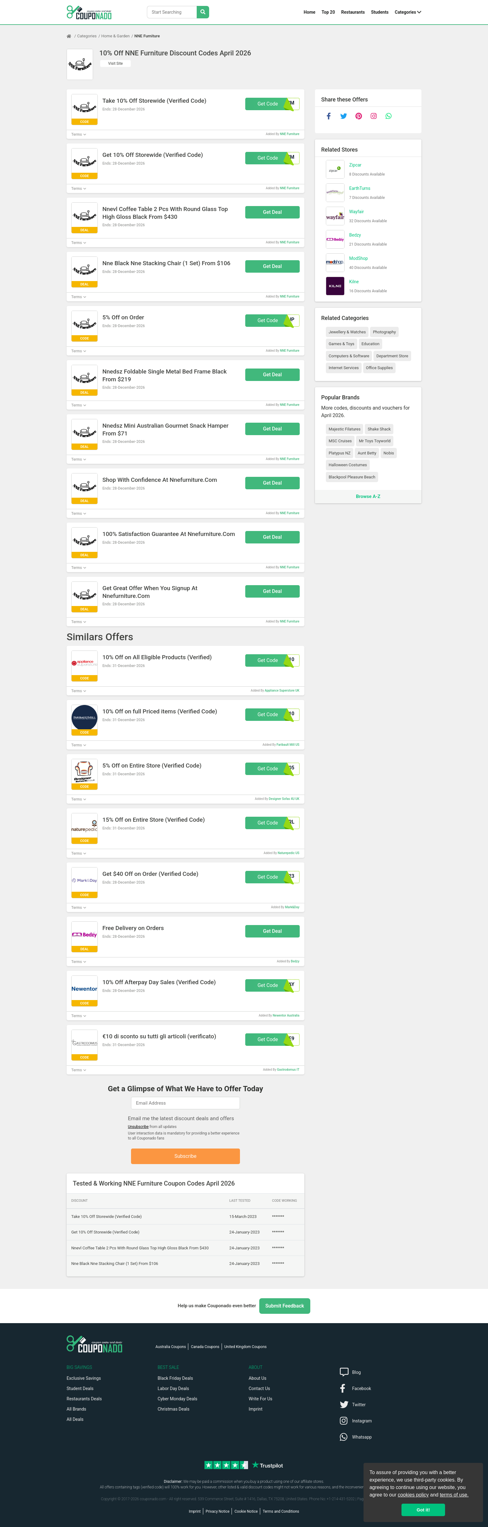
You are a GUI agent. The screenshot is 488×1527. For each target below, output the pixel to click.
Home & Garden (115, 36)
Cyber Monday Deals (178, 1398)
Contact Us (259, 1388)
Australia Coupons (171, 1347)
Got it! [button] (423, 1509)
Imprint (255, 1409)
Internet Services (344, 367)
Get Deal (272, 212)
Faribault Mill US (288, 744)
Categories (405, 12)
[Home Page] (72, 36)
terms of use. (454, 1494)
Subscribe (186, 1156)
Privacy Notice (218, 1511)
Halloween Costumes (348, 465)
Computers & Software (349, 356)
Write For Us (260, 1398)
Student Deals (80, 1388)
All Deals (75, 1419)
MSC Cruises (340, 441)
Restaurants (353, 12)
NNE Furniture (147, 36)
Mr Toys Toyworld (375, 441)
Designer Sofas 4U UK (284, 799)
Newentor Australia (286, 1015)
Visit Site (115, 63)
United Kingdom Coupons (245, 1347)
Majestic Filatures (344, 429)
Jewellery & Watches (347, 332)
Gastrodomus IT (288, 1069)
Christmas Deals (174, 1409)
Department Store (392, 356)
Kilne (354, 281)
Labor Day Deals (173, 1388)
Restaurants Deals (84, 1398)
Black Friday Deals (175, 1378)
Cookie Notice (246, 1511)
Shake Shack (379, 429)
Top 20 (328, 12)
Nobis (388, 453)
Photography (384, 332)
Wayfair (356, 211)
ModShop (358, 258)
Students (379, 12)
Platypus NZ (339, 453)
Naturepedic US (288, 853)
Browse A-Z (368, 496)
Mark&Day (292, 907)
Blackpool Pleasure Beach (352, 477)
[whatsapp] (388, 116)
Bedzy (295, 961)
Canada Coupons (205, 1347)
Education (371, 343)
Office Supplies (379, 367)
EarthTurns (359, 188)
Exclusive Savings (84, 1378)
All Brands (76, 1409)
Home (309, 12)
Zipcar (355, 164)
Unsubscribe (138, 1127)
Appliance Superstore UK (282, 690)
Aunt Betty (367, 453)
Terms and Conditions (281, 1511)
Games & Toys (341, 343)
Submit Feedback (284, 1306)
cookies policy (413, 1494)
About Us (257, 1378)
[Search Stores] (203, 12)
